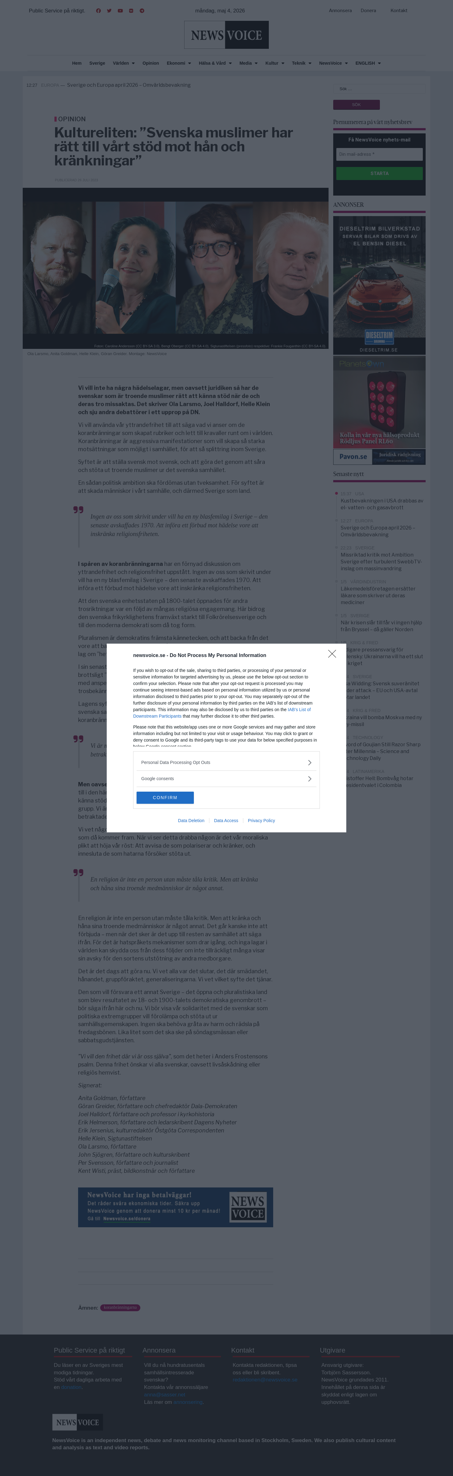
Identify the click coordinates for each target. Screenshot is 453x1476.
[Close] (334, 656)
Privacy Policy (261, 820)
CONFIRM (166, 797)
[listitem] (226, 762)
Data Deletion (191, 820)
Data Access (226, 820)
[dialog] (226, 738)
